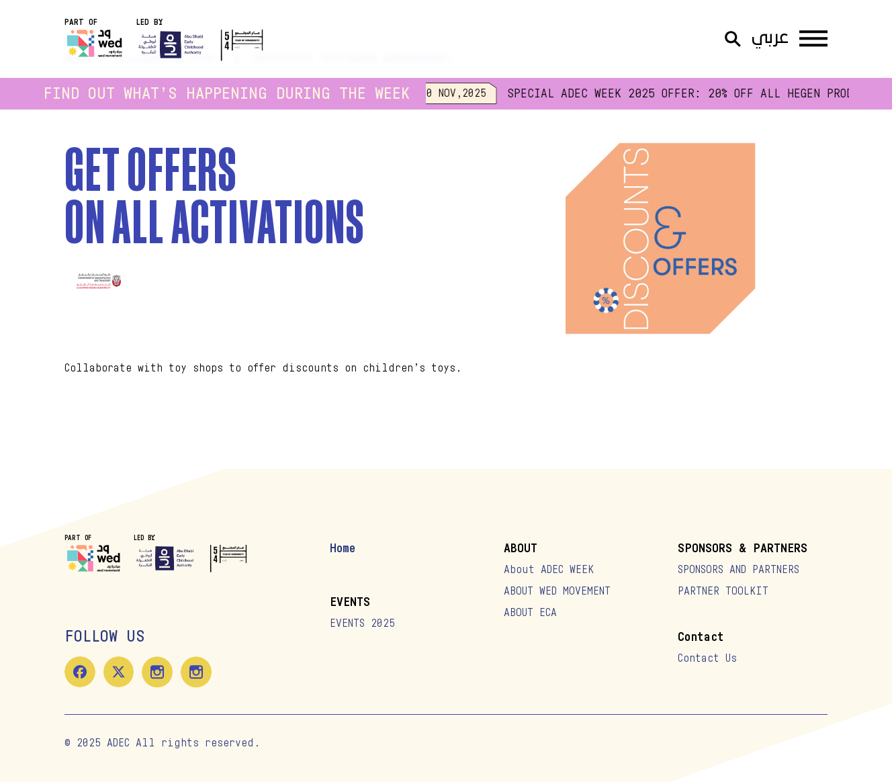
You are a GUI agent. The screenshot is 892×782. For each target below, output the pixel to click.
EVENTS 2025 (362, 623)
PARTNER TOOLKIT (723, 591)
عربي (770, 38)
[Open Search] (733, 39)
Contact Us (707, 658)
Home (342, 548)
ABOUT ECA (530, 612)
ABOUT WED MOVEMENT (557, 591)
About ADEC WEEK (549, 569)
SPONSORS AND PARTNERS (738, 569)
